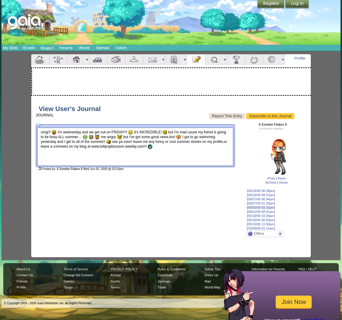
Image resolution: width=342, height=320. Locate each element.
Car (98, 59)
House (76, 59)
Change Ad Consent (78, 275)
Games (102, 47)
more (87, 59)
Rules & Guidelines (172, 269)
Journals (164, 281)
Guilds (115, 281)
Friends (174, 59)
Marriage (254, 59)
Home (283, 182)
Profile (299, 58)
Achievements (236, 59)
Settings (272, 59)
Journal (196, 59)
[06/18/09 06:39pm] (261, 191)
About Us (23, 269)
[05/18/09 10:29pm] (261, 216)
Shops (47, 48)
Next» (282, 178)
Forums (65, 47)
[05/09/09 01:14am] (261, 228)
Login (297, 4)
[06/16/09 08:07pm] (261, 195)
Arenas (116, 275)
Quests (214, 59)
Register (271, 4)
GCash (29, 47)
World (84, 47)
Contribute (165, 275)
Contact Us (25, 275)
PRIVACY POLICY (124, 269)
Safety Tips (213, 269)
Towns (115, 287)
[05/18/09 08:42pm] (261, 220)
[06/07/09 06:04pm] (261, 199)
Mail (152, 59)
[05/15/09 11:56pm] (261, 224)
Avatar (58, 59)
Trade (162, 287)
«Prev (271, 178)
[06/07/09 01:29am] (261, 203)
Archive (270, 182)
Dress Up (211, 275)
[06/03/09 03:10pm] (261, 207)
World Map (212, 287)
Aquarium (116, 59)
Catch (121, 47)
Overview (40, 59)
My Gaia (10, 47)
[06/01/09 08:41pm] (261, 211)
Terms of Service (76, 269)
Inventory (134, 59)
